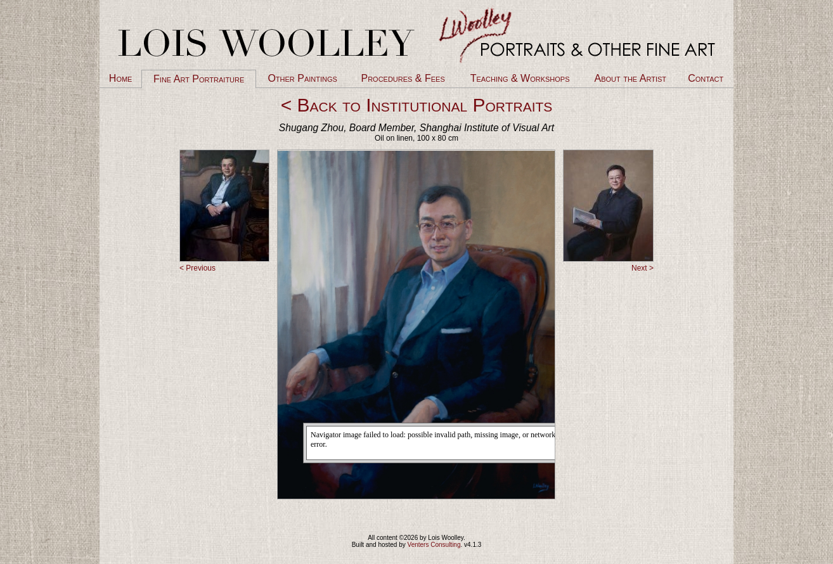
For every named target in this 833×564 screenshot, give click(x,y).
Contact (705, 78)
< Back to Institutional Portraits (417, 104)
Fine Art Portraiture (198, 79)
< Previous (197, 268)
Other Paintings (302, 78)
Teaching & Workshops (520, 78)
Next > (642, 268)
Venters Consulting (434, 544)
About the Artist (630, 78)
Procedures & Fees (402, 78)
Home (120, 78)
